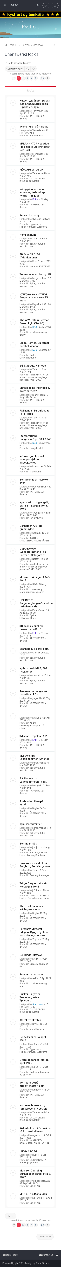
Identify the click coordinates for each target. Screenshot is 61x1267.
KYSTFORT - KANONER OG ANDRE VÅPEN (34, 539)
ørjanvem (37, 1135)
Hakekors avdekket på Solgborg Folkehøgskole (35, 864)
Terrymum (37, 111)
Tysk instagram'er (30, 824)
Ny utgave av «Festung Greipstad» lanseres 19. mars (34, 297)
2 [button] (23, 78)
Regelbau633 (39, 304)
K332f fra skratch (30, 1020)
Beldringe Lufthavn (31, 955)
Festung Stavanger (39, 875)
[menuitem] (14, 5)
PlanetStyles (42, 1263)
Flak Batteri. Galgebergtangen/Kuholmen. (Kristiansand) (37, 603)
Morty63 (36, 785)
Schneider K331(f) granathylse (31, 527)
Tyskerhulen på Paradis (34, 126)
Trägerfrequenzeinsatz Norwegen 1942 (33, 885)
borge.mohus (39, 278)
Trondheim (35, 471)
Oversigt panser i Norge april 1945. (34, 1061)
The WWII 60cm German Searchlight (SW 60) (34, 321)
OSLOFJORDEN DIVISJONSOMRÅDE (32, 179)
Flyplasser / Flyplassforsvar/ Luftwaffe (33, 225)
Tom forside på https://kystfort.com (32, 1084)
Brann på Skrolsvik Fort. (34, 648)
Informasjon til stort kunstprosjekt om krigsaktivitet (32, 459)
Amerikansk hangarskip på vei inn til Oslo (34, 693)
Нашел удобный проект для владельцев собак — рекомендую (35, 104)
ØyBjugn (36, 219)
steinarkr (36, 675)
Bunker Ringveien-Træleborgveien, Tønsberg (30, 997)
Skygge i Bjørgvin (41, 512)
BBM (34, 1155)
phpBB (18, 1263)
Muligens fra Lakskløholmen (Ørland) (34, 757)
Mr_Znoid (37, 1198)
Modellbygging (37, 1029)
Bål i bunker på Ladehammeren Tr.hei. (33, 780)
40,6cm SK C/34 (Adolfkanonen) (30, 256)
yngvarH (36, 698)
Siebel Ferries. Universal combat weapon (34, 344)
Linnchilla (37, 466)
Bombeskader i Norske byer (34, 481)
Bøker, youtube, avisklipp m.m (32, 245)
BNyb (35, 808)
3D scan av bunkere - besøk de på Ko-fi (32, 627)
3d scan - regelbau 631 (34, 736)
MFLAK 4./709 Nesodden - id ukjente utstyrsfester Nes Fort (35, 147)
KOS (34, 327)
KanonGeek (38, 610)
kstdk (35, 958)
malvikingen (38, 395)
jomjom (36, 847)
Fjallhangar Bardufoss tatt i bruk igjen (35, 412)
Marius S (36, 717)
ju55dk (35, 890)
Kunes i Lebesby (29, 215)
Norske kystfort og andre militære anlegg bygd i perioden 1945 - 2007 (34, 377)
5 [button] (35, 78)
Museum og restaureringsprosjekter (32, 590)
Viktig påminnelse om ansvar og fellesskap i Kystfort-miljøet (33, 192)
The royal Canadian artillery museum (31, 907)
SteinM (36, 533)
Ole (34, 652)
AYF (34, 978)
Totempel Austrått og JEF (35, 274)
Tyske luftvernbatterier (28, 356)
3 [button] (27, 78)
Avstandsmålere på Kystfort (31, 803)
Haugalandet (36, 448)
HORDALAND (36, 135)
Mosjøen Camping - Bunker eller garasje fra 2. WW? (35, 1174)
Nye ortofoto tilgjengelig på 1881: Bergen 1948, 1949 (34, 505)
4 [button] (31, 78)
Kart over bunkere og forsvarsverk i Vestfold (33, 1107)
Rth (34, 261)
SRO (34, 584)
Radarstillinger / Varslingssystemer (33, 1161)
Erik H (35, 199)
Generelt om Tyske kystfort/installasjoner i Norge (35, 896)
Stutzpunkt (37, 1004)
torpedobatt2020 (41, 1181)
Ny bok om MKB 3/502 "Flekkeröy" (33, 670)
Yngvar (36, 939)
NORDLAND (35, 1186)
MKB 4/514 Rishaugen (33, 1194)
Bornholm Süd (28, 843)
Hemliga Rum (28, 234)
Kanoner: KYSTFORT (40, 266)
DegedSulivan (39, 486)
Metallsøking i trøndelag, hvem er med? (35, 389)
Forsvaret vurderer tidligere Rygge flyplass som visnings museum (34, 932)
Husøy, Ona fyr (28, 1151)
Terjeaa (36, 173)
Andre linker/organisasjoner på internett (32, 725)
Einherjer (36, 1089)
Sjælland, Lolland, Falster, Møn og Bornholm (33, 853)
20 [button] (42, 78)
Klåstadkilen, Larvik (31, 169)
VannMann (38, 130)
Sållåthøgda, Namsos (33, 365)
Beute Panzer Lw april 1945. (33, 1038)
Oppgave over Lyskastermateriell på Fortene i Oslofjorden (33, 552)
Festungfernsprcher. (32, 974)
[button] (14, 78)
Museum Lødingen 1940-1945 (35, 579)
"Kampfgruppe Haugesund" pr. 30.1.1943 (35, 437)
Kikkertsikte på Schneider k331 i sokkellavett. (35, 1130)
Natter (35, 559)
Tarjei (35, 238)
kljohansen (37, 154)
